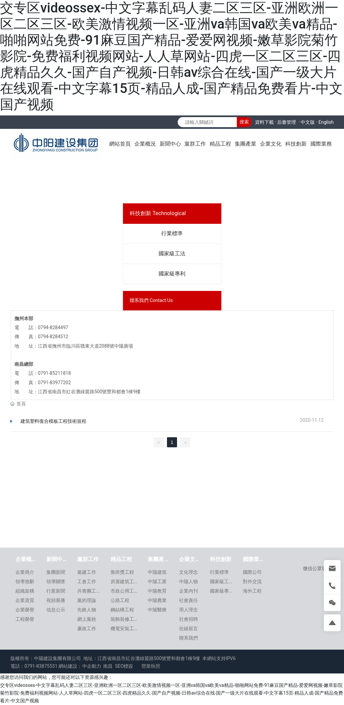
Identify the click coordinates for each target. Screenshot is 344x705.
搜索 (244, 121)
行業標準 (172, 233)
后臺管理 (286, 122)
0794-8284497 (53, 327)
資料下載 (264, 122)
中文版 (308, 122)
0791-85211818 (54, 373)
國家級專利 (172, 273)
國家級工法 (172, 253)
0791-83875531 (41, 666)
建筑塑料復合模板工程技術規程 (53, 421)
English (326, 122)
